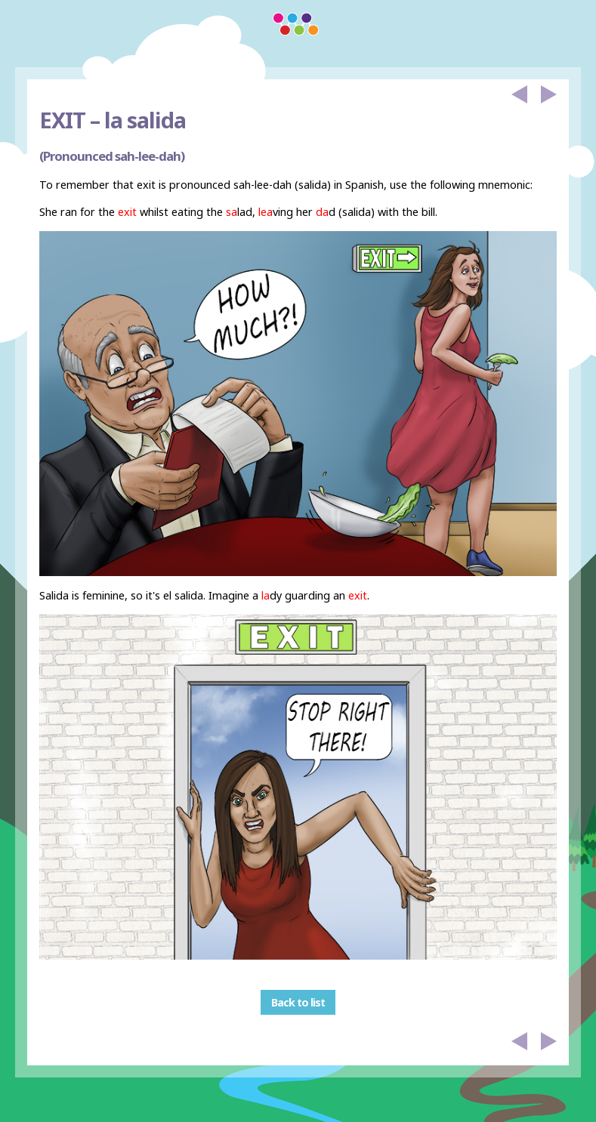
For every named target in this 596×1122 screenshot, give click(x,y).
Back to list (298, 1002)
